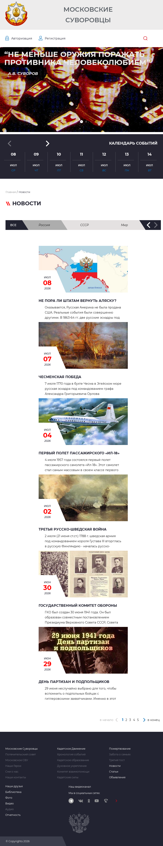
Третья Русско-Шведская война (73, 529)
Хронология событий (71, 754)
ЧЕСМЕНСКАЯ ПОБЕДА (60, 377)
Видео (9, 803)
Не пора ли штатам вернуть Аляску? (77, 301)
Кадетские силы (67, 777)
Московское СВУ (16, 760)
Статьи (113, 771)
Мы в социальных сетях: (84, 793)
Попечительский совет (20, 754)
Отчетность (13, 815)
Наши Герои (13, 766)
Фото (8, 798)
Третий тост (117, 760)
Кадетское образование (73, 760)
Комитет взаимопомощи (73, 771)
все (13, 225)
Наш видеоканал (80, 786)
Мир (124, 225)
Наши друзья (14, 786)
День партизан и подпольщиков (74, 682)
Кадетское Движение (71, 748)
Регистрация (55, 38)
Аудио (9, 809)
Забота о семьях (120, 754)
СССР (84, 225)
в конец (154, 720)
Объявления (117, 777)
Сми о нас (11, 771)
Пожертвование (120, 748)
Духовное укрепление (72, 766)
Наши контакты (15, 777)
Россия (44, 225)
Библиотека (13, 792)
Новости (115, 766)
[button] (81, 121)
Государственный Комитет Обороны (78, 606)
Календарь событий (133, 143)
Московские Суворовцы (88, 15)
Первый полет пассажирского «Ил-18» (79, 453)
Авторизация (21, 38)
